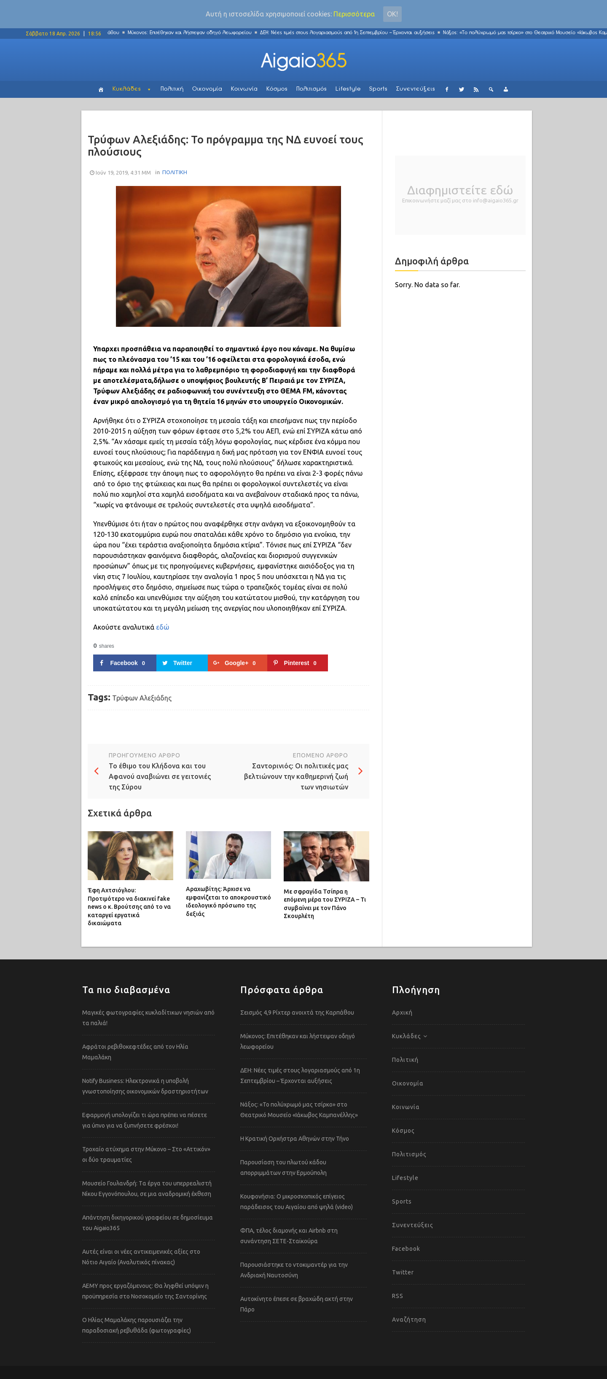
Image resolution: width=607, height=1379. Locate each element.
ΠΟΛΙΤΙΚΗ (174, 172)
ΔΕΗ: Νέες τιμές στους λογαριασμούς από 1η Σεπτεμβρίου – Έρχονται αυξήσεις (362, 32)
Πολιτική (172, 89)
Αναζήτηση (409, 1319)
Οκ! (392, 14)
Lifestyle (348, 89)
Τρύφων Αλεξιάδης (142, 698)
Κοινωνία (244, 89)
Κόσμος (277, 89)
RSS (397, 1296)
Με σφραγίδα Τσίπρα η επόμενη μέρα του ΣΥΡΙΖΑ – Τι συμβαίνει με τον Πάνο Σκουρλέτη (325, 904)
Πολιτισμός (311, 89)
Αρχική (402, 1012)
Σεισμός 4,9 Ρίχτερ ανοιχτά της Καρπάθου (297, 1012)
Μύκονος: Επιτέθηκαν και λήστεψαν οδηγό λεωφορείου (205, 32)
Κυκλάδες (127, 89)
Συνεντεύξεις (415, 89)
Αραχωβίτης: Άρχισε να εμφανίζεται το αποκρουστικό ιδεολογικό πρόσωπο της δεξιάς (228, 901)
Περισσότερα (354, 14)
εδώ (162, 627)
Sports (378, 89)
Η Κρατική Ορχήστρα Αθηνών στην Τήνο (294, 1138)
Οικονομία (207, 89)
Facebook (406, 1248)
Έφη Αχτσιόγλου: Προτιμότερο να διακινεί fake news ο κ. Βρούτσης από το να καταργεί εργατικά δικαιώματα (129, 907)
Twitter (403, 1272)
